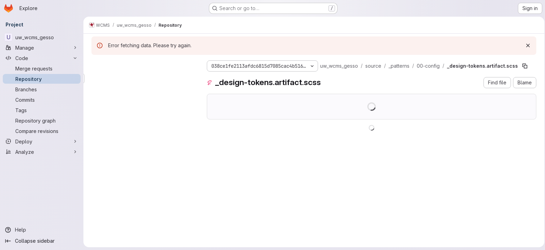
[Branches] (42, 89)
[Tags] (42, 110)
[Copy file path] (523, 66)
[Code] (42, 58)
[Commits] (42, 100)
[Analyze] (42, 152)
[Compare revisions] (42, 131)
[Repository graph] (42, 120)
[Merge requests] (42, 68)
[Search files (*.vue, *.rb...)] (142, 78)
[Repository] (42, 79)
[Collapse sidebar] (42, 241)
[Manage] (42, 47)
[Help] (42, 230)
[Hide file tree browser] (95, 64)
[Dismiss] (527, 45)
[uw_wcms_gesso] (42, 37)
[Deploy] (42, 141)
